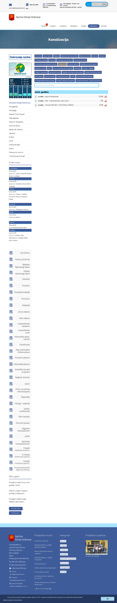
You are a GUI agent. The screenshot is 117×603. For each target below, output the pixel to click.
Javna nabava (48, 56)
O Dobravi (63, 26)
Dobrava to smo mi (16, 152)
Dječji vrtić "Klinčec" (16, 129)
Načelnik (94, 56)
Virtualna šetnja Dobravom (19, 103)
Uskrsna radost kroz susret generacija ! (45, 568)
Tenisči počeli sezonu (40, 564)
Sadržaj (104, 4)
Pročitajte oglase (15, 508)
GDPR (73, 76)
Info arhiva (38, 56)
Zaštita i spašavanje (41, 72)
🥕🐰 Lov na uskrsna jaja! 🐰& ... (43, 588)
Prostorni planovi (73, 64)
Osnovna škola (14, 126)
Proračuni (52, 60)
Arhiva (11, 148)
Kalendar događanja (68, 559)
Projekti (83, 26)
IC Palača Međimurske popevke (45, 80)
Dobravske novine (54, 72)
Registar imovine (40, 68)
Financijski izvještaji (41, 60)
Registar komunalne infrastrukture (72, 72)
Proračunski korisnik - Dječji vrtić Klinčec (88, 80)
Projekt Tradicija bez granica (65, 80)
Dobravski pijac (14, 145)
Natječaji (56, 56)
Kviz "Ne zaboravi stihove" (41, 572)
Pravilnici (102, 56)
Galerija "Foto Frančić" (17, 114)
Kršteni (11, 137)
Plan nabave (39, 76)
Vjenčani (12, 133)
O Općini (53, 26)
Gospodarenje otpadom (64, 60)
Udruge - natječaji (88, 68)
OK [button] (108, 599)
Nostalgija (12, 110)
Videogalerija (14, 118)
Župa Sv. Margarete (16, 122)
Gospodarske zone (80, 60)
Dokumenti (93, 26)
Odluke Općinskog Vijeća (93, 72)
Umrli (11, 141)
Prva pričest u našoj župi (41, 541)
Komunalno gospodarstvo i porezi (46, 64)
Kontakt (104, 26)
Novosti (44, 26)
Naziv (88, 4)
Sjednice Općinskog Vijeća (69, 56)
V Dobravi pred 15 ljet (17, 156)
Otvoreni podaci (50, 76)
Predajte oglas (15, 513)
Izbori (49, 68)
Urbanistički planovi (63, 76)
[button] (12, 600)
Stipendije (77, 68)
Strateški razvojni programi (89, 64)
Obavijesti (74, 26)
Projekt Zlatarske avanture (85, 76)
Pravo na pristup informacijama (62, 68)
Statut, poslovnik (85, 56)
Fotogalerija (13, 107)
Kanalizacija (62, 64)
